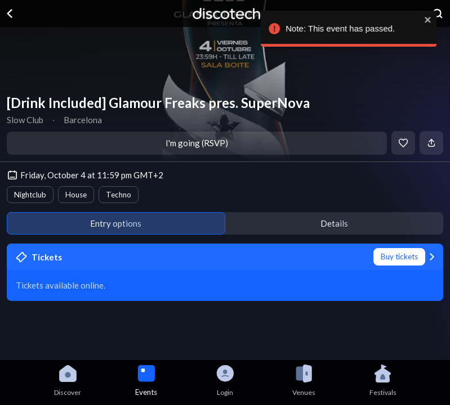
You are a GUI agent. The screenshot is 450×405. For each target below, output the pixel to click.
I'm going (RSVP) (197, 143)
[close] (434, 19)
